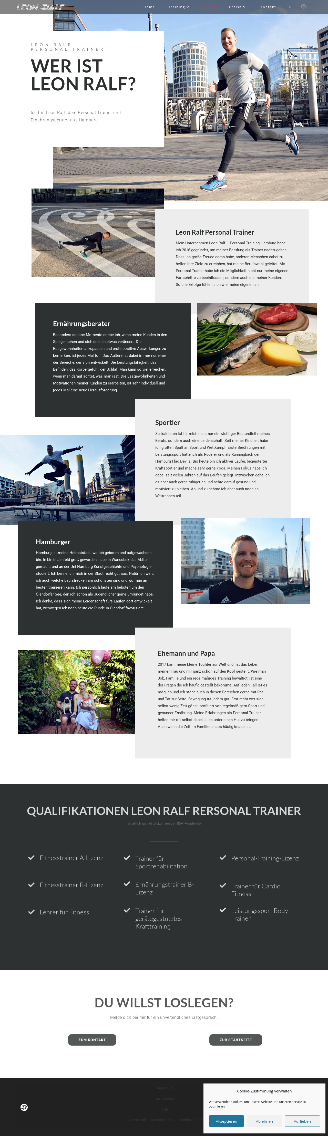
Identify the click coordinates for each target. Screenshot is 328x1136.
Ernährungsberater (81, 323)
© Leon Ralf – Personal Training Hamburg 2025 (164, 1120)
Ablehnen (264, 1121)
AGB (164, 1109)
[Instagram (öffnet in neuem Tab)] (303, 6)
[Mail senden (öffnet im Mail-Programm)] (311, 6)
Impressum (165, 1088)
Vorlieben (302, 1121)
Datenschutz (165, 1099)
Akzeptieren (226, 1121)
